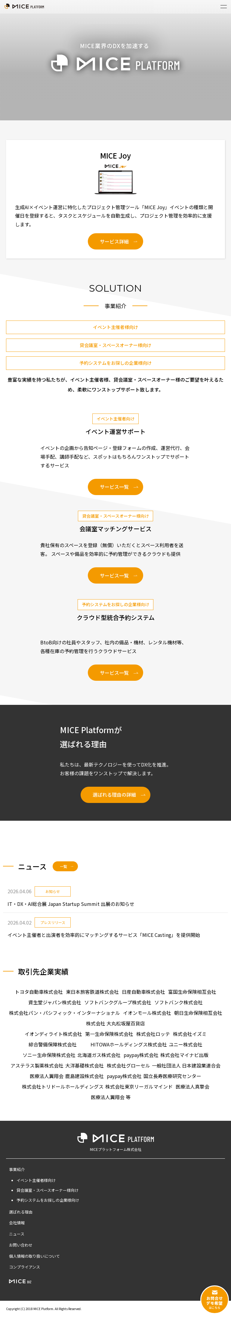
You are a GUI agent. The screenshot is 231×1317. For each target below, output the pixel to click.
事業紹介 (17, 1169)
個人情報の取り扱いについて (34, 1256)
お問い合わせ (20, 1245)
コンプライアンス (24, 1267)
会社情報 (17, 1223)
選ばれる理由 (20, 1212)
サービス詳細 (114, 241)
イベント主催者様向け (115, 327)
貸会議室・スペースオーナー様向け (115, 345)
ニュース (16, 1234)
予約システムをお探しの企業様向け (115, 363)
